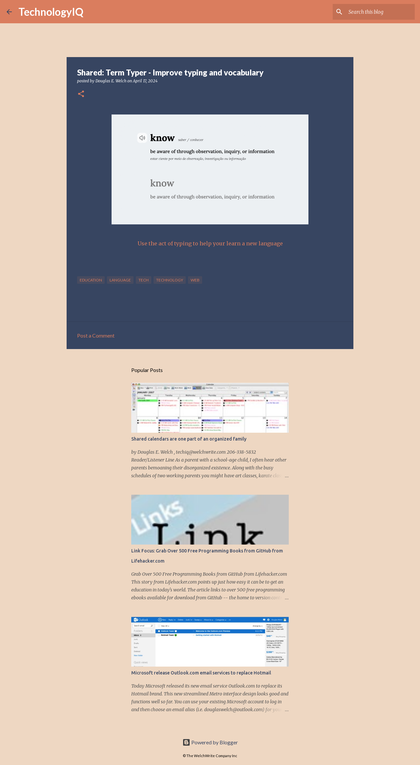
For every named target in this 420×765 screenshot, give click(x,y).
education (91, 280)
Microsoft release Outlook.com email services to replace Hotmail (201, 672)
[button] (81, 94)
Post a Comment (96, 335)
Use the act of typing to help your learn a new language (210, 243)
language (120, 280)
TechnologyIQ (50, 11)
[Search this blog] (380, 12)
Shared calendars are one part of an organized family (188, 439)
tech (143, 280)
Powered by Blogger (210, 742)
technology (169, 280)
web (195, 280)
